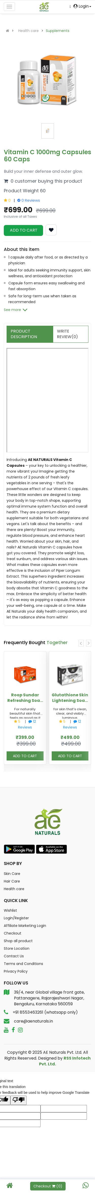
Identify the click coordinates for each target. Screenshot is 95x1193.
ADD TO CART (23, 230)
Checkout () (47, 1186)
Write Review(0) (67, 334)
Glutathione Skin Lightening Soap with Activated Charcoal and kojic (70, 697)
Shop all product (18, 940)
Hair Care (12, 881)
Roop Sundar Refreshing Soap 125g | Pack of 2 (25, 697)
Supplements (57, 30)
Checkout (12, 933)
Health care (28, 30)
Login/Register (16, 918)
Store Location (16, 948)
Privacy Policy (16, 971)
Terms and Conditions (23, 963)
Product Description (24, 334)
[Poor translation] (18, 1100)
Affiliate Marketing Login (25, 925)
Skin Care (12, 873)
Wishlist (10, 910)
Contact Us (14, 956)
